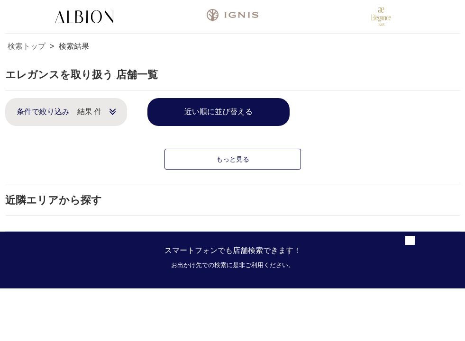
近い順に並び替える (218, 112)
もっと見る (232, 159)
